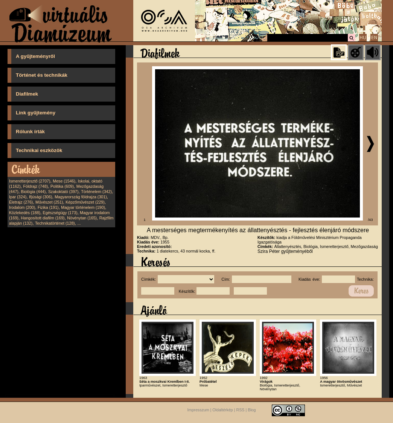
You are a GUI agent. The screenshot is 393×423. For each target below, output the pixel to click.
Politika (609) (62, 186)
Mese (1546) (64, 181)
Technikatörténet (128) (55, 223)
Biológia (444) (33, 191)
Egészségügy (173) (60, 212)
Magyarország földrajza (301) (81, 197)
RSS (240, 410)
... (79, 223)
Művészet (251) (49, 202)
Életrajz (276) (21, 202)
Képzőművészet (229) (85, 202)
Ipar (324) (17, 197)
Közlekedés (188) (24, 212)
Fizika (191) (48, 207)
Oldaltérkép (222, 410)
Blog (252, 410)
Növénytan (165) (82, 218)
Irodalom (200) (22, 207)
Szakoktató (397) (63, 191)
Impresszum (198, 410)
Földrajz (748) (35, 186)
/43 (370, 220)
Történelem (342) (96, 191)
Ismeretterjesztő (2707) (29, 181)
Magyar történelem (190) (83, 207)
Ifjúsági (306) (40, 197)
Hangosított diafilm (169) (43, 218)
